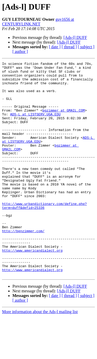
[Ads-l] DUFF (75, 37)
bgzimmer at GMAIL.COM (63, 120)
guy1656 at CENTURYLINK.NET (38, 21)
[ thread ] (69, 47)
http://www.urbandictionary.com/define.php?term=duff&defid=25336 (44, 234)
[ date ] (55, 47)
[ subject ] (86, 47)
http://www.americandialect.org (32, 288)
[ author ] (20, 51)
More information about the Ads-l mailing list (40, 354)
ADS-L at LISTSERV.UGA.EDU (35, 125)
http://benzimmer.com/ (23, 265)
